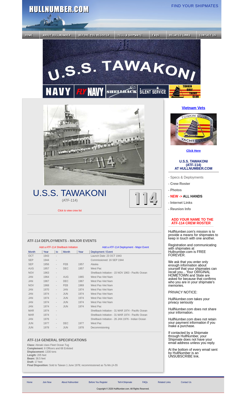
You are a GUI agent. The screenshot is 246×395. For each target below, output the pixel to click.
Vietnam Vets (193, 108)
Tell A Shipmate (125, 382)
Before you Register (95, 35)
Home (31, 35)
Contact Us (209, 35)
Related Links (181, 35)
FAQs (157, 35)
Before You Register (98, 382)
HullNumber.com (59, 9)
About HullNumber (58, 35)
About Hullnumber (70, 382)
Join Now (47, 382)
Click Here (193, 150)
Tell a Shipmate (132, 35)
